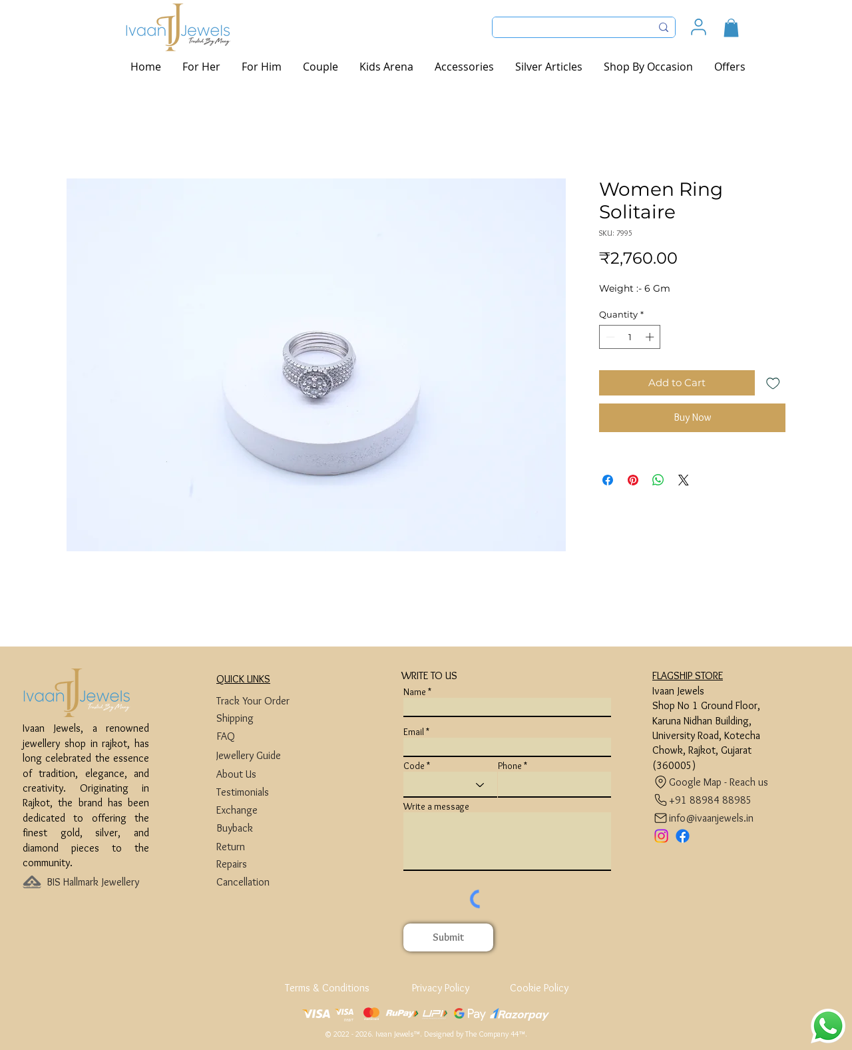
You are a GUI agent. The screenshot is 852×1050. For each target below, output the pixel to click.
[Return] (266, 847)
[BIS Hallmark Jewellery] (97, 882)
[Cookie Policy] (538, 988)
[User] (698, 27)
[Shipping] (266, 718)
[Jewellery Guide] (266, 755)
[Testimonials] (266, 792)
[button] (731, 28)
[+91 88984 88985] (702, 800)
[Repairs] (266, 864)
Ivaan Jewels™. (398, 1034)
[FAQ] (266, 736)
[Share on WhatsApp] (658, 480)
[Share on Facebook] (608, 480)
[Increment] (651, 337)
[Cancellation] (266, 882)
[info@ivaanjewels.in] (706, 818)
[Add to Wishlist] (773, 383)
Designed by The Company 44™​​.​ (475, 1034)
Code (414, 765)
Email (413, 731)
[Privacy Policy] (440, 988)
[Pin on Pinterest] (633, 480)
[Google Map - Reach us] (713, 782)
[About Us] (266, 774)
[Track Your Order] (266, 701)
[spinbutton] (630, 337)
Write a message (436, 806)
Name (414, 691)
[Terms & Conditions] (328, 988)
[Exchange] (266, 810)
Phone (510, 765)
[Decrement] (609, 337)
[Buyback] (266, 828)
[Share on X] (684, 480)
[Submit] (448, 937)
